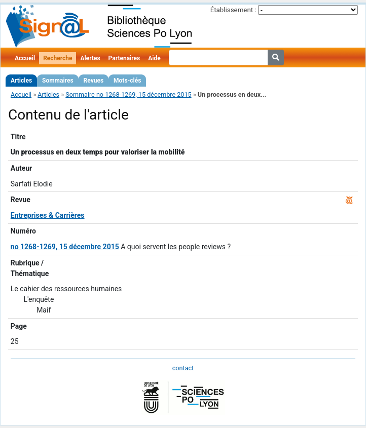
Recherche (57, 58)
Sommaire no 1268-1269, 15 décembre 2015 (128, 94)
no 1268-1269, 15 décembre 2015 (65, 247)
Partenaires (124, 58)
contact (183, 368)
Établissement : (233, 10)
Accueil (25, 58)
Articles (21, 80)
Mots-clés (127, 80)
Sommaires (57, 80)
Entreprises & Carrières (48, 215)
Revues (94, 80)
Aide (154, 58)
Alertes (90, 58)
